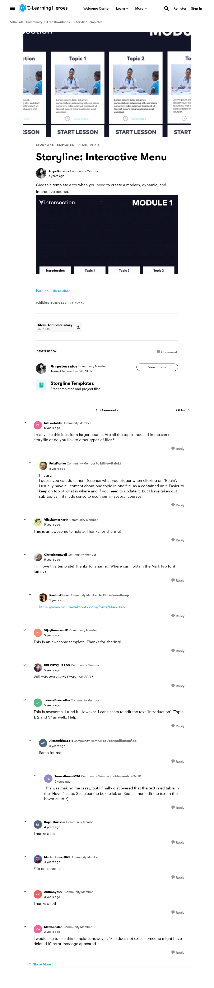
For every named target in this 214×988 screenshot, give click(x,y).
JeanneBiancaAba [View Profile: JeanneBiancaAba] (57, 712)
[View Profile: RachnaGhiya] (43, 609)
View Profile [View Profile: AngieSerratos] (157, 370)
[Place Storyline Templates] (82, 392)
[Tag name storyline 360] (46, 351)
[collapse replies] (24, 434)
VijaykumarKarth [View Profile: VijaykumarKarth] (56, 531)
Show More (40, 976)
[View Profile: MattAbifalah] (38, 941)
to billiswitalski (108, 475)
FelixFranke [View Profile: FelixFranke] (57, 475)
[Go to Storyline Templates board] (44, 394)
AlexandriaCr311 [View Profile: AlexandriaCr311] (61, 752)
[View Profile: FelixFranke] (43, 477)
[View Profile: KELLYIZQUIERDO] (38, 679)
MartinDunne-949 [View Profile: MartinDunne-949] (57, 868)
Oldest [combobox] (183, 422)
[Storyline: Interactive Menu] (52, 440)
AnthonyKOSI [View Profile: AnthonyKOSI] (54, 903)
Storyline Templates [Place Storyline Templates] (88, 22)
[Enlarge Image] (107, 234)
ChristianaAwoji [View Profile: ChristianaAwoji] (55, 566)
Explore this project (53, 290)
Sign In (196, 8)
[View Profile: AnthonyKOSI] (38, 906)
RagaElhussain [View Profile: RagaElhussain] (54, 834)
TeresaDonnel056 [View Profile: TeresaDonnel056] (67, 788)
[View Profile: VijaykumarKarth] (38, 534)
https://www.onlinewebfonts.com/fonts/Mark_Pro (82, 619)
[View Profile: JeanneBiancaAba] (38, 714)
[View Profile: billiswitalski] (38, 437)
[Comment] (167, 352)
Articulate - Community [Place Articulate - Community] (26, 22)
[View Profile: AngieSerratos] (41, 173)
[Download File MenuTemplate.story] (78, 327)
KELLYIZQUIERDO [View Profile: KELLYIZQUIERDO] (57, 677)
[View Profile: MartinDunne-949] (38, 871)
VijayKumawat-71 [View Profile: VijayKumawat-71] (56, 642)
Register (179, 8)
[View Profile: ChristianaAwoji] (38, 569)
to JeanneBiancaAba (119, 752)
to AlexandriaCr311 (125, 788)
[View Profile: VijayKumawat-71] (38, 645)
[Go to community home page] (44, 8)
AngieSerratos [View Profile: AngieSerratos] (58, 171)
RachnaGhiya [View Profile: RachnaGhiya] (59, 607)
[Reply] (178, 460)
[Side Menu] (12, 8)
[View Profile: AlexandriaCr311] (43, 755)
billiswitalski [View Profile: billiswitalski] (53, 434)
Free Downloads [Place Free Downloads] (58, 22)
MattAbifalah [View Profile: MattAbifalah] (53, 938)
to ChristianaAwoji (114, 607)
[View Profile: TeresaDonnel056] (48, 790)
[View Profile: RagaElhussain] (38, 836)
